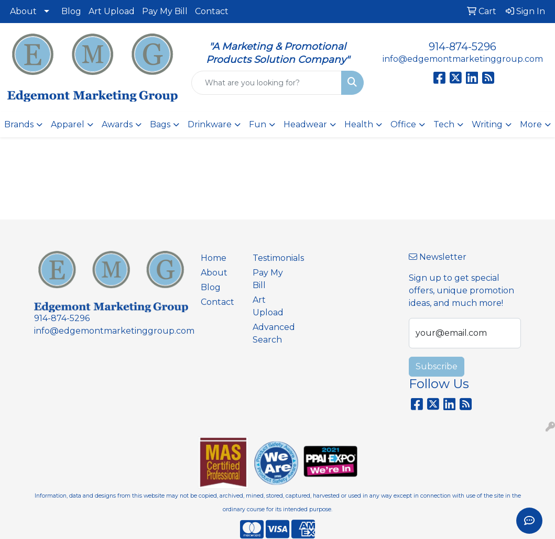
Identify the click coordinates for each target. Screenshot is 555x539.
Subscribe (437, 366)
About (23, 11)
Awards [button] (117, 124)
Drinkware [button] (210, 124)
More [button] (531, 124)
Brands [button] (19, 124)
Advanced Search (272, 333)
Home (213, 258)
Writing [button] (487, 124)
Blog (71, 11)
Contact (211, 11)
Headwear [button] (305, 124)
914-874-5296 (462, 46)
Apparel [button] (67, 124)
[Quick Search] (266, 83)
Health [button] (358, 124)
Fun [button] (257, 124)
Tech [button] (443, 124)
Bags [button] (160, 124)
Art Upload (112, 11)
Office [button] (403, 124)
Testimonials (272, 258)
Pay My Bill (165, 11)
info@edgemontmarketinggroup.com (463, 59)
